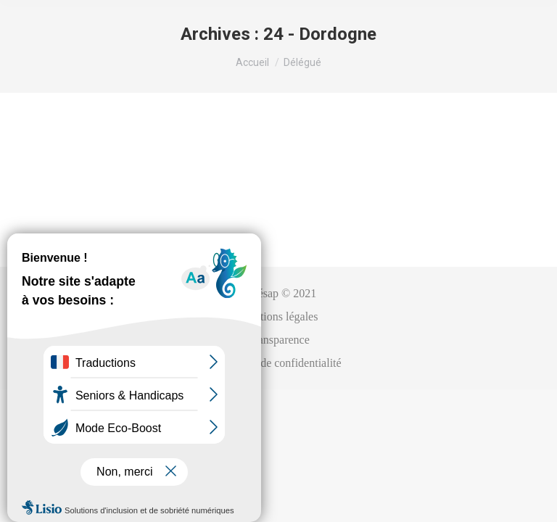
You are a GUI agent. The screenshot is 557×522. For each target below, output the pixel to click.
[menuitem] (279, 293)
